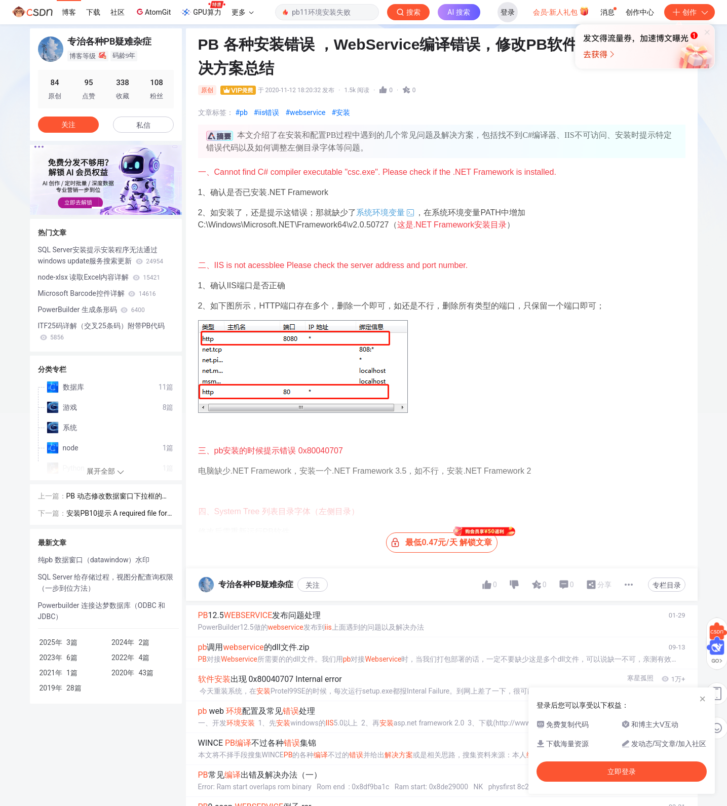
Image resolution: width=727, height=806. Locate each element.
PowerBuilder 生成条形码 (91, 309)
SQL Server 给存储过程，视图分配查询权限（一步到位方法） (106, 582)
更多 (243, 12)
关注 (312, 585)
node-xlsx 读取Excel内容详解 (99, 277)
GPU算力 (203, 9)
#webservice (306, 112)
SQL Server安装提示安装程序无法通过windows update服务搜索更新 (101, 255)
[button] (98, 208)
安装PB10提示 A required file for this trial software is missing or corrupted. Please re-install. (119, 514)
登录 (508, 12)
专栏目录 (667, 585)
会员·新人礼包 (561, 11)
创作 (689, 12)
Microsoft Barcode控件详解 (97, 293)
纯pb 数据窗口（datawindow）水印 (94, 560)
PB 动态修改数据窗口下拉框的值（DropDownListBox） (117, 497)
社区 (117, 12)
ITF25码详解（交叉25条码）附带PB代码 (101, 331)
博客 (69, 12)
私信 (143, 125)
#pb (242, 112)
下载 (93, 12)
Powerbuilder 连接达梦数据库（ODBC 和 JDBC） (101, 611)
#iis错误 (267, 112)
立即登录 (432, 96)
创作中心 (640, 12)
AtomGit (153, 11)
